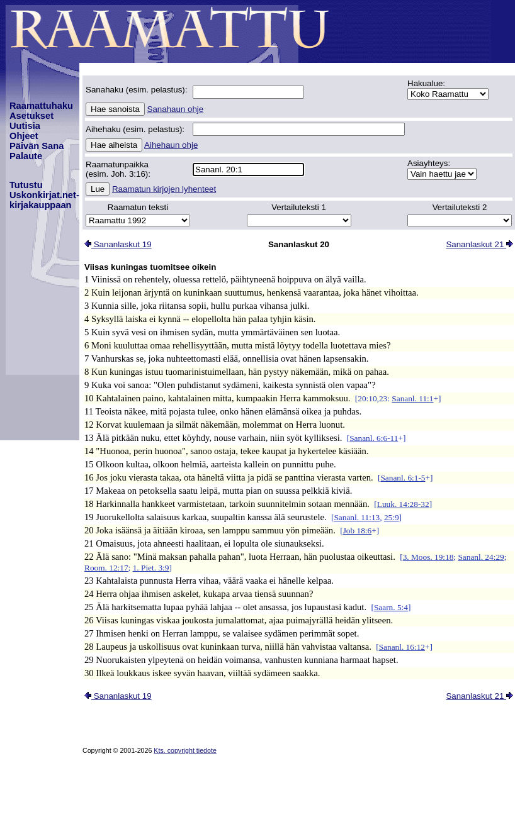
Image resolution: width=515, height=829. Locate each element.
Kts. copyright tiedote (185, 750)
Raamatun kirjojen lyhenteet (164, 189)
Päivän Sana (36, 146)
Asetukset (31, 116)
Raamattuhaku (41, 106)
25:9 (391, 517)
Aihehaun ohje (171, 145)
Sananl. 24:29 (481, 557)
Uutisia (24, 126)
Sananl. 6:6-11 (373, 438)
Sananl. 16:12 (402, 647)
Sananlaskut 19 (118, 244)
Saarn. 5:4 (391, 607)
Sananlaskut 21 (479, 244)
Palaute (25, 156)
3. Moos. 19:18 (428, 557)
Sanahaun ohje (175, 109)
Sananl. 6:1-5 (402, 477)
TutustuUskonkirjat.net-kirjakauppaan (44, 195)
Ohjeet (23, 136)
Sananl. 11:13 (357, 517)
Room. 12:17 (106, 567)
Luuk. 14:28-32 (403, 504)
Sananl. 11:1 (412, 398)
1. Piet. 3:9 (151, 567)
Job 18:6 (357, 530)
